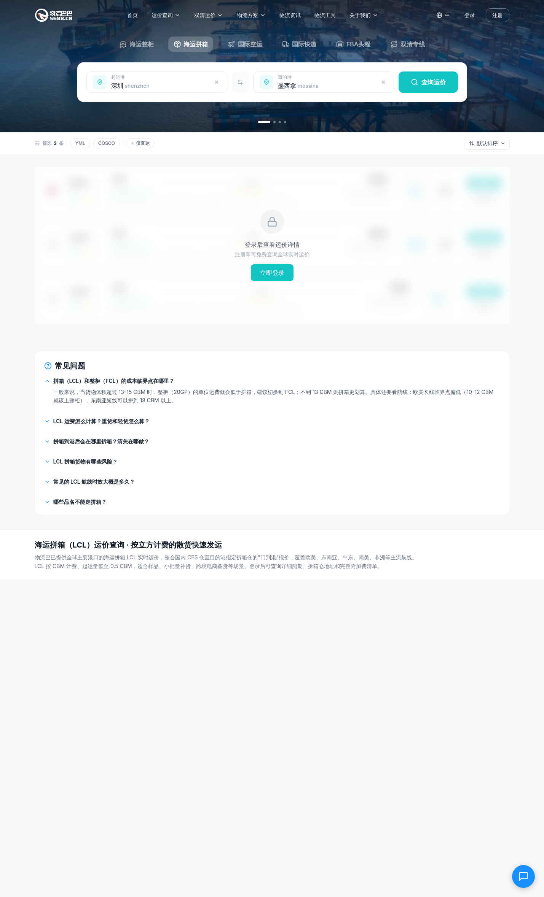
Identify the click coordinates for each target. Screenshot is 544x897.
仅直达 (140, 143)
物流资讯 (292, 15)
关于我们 (366, 15)
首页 (134, 15)
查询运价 (428, 82)
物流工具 (327, 15)
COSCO (106, 143)
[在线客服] (523, 876)
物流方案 (253, 15)
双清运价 (210, 15)
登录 (469, 15)
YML (80, 143)
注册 (497, 15)
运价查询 (168, 15)
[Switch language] (443, 15)
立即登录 (272, 272)
